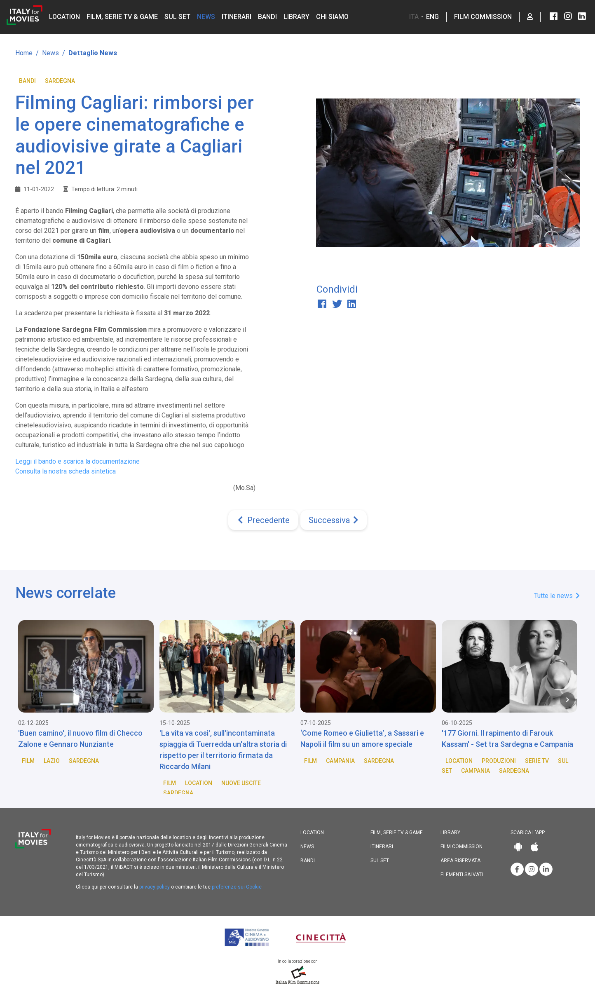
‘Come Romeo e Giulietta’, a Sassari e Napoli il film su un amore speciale (362, 738)
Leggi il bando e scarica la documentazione (77, 461)
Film (28, 760)
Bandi (267, 17)
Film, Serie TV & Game (122, 17)
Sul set (177, 17)
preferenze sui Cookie (237, 887)
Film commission (461, 846)
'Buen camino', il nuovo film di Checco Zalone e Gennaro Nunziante (80, 738)
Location (64, 17)
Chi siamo (332, 17)
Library (296, 17)
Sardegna (60, 80)
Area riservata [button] (460, 860)
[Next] (333, 520)
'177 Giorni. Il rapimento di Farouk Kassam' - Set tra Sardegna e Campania (507, 738)
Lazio (52, 760)
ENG (432, 17)
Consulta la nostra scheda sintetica (65, 471)
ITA (414, 17)
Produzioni (499, 760)
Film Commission (483, 17)
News (206, 17)
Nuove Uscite (241, 783)
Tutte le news (557, 596)
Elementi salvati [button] (461, 874)
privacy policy (154, 887)
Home (24, 53)
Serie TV (537, 760)
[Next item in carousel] (567, 699)
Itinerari (236, 17)
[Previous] (263, 520)
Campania (340, 760)
